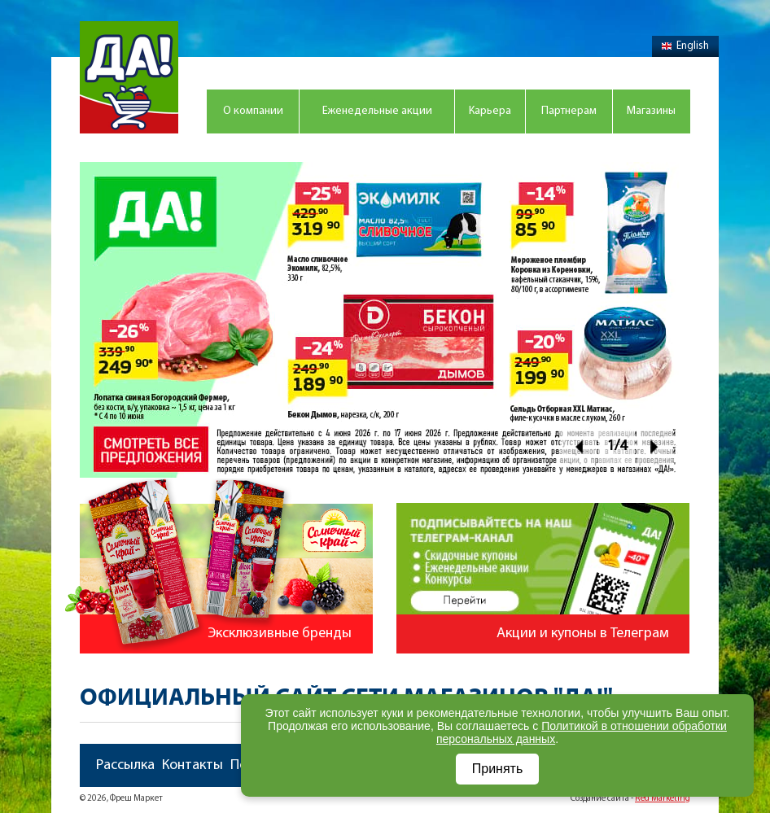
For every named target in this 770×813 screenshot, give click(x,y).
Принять (497, 769)
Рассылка (125, 765)
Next (655, 446)
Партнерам (569, 111)
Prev (578, 446)
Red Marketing (662, 798)
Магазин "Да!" (129, 77)
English (685, 46)
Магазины (651, 111)
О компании (253, 111)
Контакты (192, 765)
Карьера (490, 111)
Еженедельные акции (377, 111)
